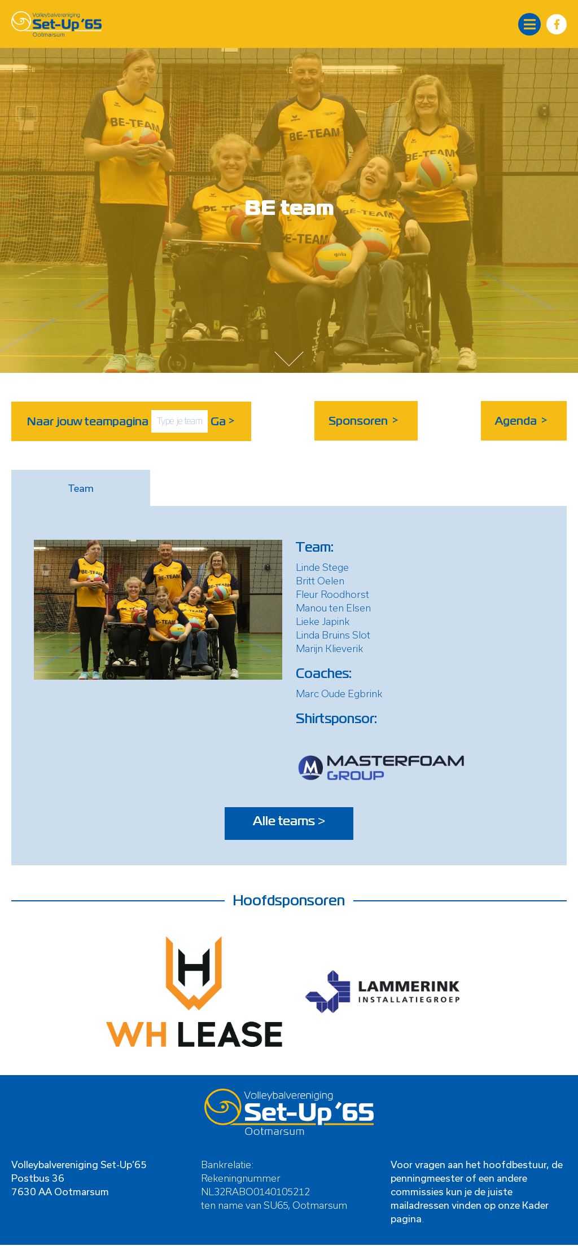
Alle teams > (289, 823)
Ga (223, 420)
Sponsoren (364, 421)
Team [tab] (81, 486)
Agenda (522, 421)
